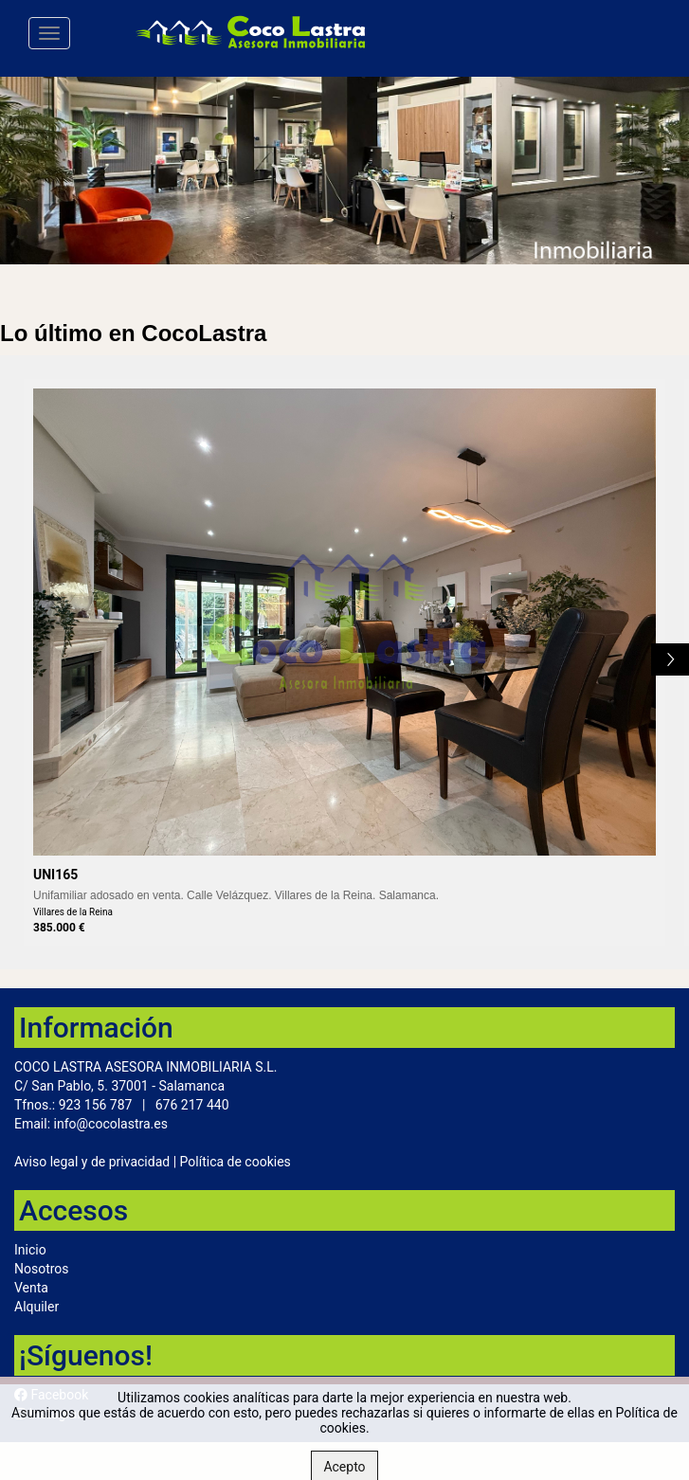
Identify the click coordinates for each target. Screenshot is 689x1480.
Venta (31, 1287)
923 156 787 (96, 1104)
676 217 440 (192, 1104)
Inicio (30, 1249)
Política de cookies (235, 1161)
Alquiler (36, 1306)
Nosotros (41, 1268)
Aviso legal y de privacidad (92, 1161)
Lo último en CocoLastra (133, 333)
